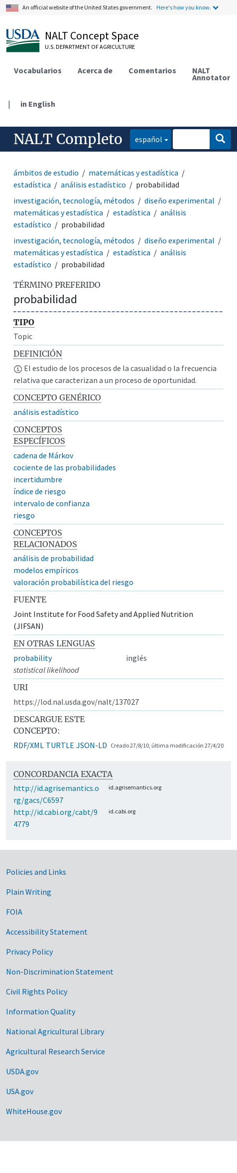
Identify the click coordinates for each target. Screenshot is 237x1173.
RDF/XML (28, 745)
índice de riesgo (39, 491)
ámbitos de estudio (46, 173)
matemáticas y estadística (133, 173)
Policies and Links (36, 872)
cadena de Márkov (43, 455)
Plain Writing (28, 892)
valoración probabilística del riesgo (73, 582)
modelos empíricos (46, 570)
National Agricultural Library (55, 1031)
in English (37, 104)
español (146, 138)
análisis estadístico (93, 185)
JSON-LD (91, 745)
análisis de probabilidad (53, 558)
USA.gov (19, 1091)
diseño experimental (179, 200)
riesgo (24, 515)
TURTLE (60, 745)
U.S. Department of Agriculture (90, 46)
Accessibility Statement (47, 932)
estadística (32, 185)
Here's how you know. (183, 7)
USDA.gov (22, 1071)
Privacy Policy (29, 952)
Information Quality (40, 1011)
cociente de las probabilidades (64, 467)
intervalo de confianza (51, 503)
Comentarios (152, 70)
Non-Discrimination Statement (60, 972)
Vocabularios (38, 70)
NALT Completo (67, 139)
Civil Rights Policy (36, 991)
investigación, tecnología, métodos (73, 200)
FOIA (14, 912)
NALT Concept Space (92, 35)
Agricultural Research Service (55, 1051)
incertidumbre (37, 479)
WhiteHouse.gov (34, 1111)
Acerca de (95, 70)
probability (32, 658)
